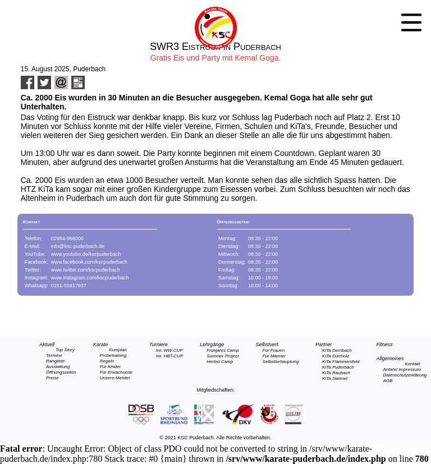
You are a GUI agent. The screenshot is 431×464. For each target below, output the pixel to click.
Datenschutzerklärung (405, 375)
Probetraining (113, 355)
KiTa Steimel (334, 378)
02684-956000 (67, 238)
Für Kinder (110, 366)
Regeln (107, 361)
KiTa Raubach (336, 372)
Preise (52, 377)
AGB (387, 380)
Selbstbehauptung (281, 361)
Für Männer (274, 356)
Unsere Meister (115, 377)
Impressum (409, 369)
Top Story (65, 349)
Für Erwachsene (116, 372)
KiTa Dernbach (337, 350)
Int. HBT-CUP (169, 356)
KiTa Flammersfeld (340, 361)
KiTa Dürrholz (335, 356)
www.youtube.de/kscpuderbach (86, 254)
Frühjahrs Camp (223, 350)
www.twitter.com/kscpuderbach (85, 270)
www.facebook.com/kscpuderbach (89, 262)
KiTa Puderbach (338, 367)
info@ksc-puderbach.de (77, 246)
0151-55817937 (68, 285)
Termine (54, 355)
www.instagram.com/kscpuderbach (90, 278)
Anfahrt (390, 369)
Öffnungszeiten (61, 372)
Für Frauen (274, 350)
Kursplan (118, 349)
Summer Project (223, 356)
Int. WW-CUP (169, 350)
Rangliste (55, 361)
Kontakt (412, 363)
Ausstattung (58, 366)
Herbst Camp (220, 361)
